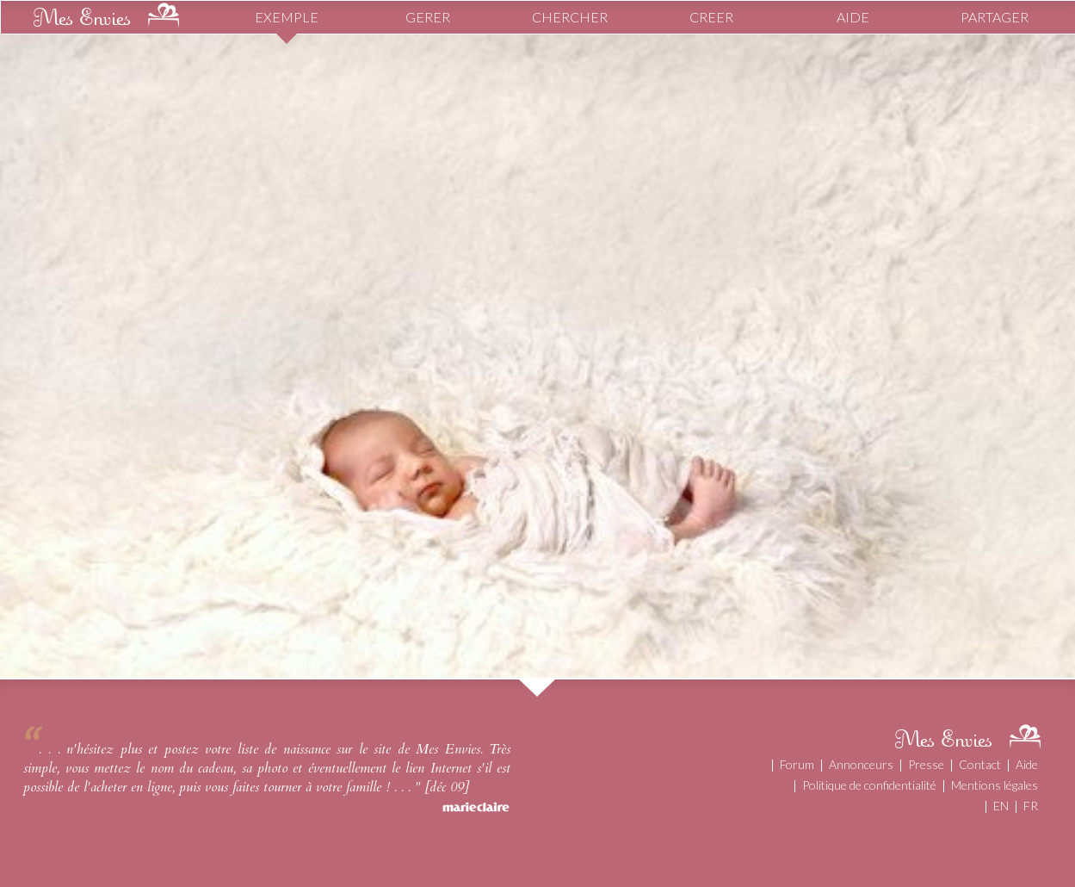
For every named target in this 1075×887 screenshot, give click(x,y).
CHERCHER (570, 17)
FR (1030, 805)
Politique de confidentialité (869, 785)
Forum (797, 764)
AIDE (853, 17)
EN (1001, 805)
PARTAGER (995, 17)
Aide (1027, 764)
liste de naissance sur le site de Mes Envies (359, 749)
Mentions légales (994, 785)
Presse (926, 764)
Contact (980, 764)
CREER (711, 17)
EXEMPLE (286, 17)
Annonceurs (861, 764)
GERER (427, 17)
